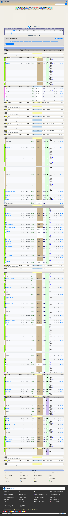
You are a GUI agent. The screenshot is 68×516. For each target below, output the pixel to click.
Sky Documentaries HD (9, 76)
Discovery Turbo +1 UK (9, 224)
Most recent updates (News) (8, 494)
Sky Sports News (8, 280)
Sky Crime (7, 291)
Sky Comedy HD (8, 389)
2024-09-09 (61, 443)
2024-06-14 (61, 324)
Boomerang (8, 257)
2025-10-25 (61, 257)
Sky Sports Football (9, 368)
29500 (43, 205)
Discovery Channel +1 (9, 215)
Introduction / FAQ (6, 491)
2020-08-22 (61, 195)
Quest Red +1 (8, 237)
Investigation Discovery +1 (10, 217)
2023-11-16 (61, 202)
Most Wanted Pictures (22, 501)
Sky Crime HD (8, 79)
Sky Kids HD (8, 197)
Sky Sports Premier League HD (10, 191)
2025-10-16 (61, 294)
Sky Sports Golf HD (9, 67)
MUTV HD (7, 437)
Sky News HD (8, 199)
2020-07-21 (61, 199)
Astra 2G (13, 33)
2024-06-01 (61, 368)
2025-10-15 (61, 273)
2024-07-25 (61, 351)
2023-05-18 (61, 67)
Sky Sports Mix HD (8, 387)
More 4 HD (7, 418)
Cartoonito (7, 253)
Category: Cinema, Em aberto (9, 506)
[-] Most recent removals (22, 497)
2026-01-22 (61, 229)
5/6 (44, 109)
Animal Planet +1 (8, 211)
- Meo (58, 499)
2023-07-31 (61, 62)
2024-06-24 (61, 315)
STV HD (7, 393)
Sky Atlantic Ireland (9, 362)
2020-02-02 (61, 424)
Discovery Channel (9, 241)
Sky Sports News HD (9, 168)
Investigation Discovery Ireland (10, 227)
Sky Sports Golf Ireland (9, 303)
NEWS (2, 4)
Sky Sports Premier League (10, 278)
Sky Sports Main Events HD (10, 158)
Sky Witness (8, 346)
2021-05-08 (61, 432)
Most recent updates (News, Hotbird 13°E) (40, 494)
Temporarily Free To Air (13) (39, 497)
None (45, 102)
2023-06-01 (61, 72)
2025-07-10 (61, 197)
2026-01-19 (61, 246)
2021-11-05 (61, 63)
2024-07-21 (61, 307)
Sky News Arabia (8, 363)
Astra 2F (13, 32)
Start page (8, 488)
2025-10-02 (61, 208)
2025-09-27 (61, 377)
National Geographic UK (9, 318)
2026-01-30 (61, 234)
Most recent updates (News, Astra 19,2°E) (56, 494)
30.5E (5, 26)
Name (7, 50)
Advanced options (59, 38)
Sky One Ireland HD (9, 439)
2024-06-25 (61, 303)
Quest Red (7, 222)
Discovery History (8, 243)
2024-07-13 (61, 82)
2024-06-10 (61, 336)
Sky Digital (32, 60)
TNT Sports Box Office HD (10, 60)
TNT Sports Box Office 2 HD (10, 62)
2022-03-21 (61, 147)
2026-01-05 (61, 381)
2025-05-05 (61, 90)
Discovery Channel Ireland (10, 226)
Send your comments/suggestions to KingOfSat (56, 491)
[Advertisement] (34, 17)
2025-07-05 (61, 411)
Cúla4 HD (7, 80)
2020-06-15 (61, 158)
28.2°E (38, 27)
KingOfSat (63, 513)
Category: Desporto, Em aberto (9, 505)
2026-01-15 (61, 248)
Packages (51, 499)
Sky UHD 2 (7, 399)
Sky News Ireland (8, 351)
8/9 (44, 272)
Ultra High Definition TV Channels (40, 501)
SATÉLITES (6, 4)
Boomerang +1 (8, 259)
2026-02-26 (61, 349)
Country (22, 50)
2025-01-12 (61, 399)
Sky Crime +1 (8, 307)
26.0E (62, 26)
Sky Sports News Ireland (9, 297)
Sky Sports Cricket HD (9, 384)
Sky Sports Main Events (9, 284)
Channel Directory (36, 499)
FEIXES (20, 4)
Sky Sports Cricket (8, 273)
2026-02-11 (61, 287)
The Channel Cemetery (7, 501)
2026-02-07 (61, 375)
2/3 (44, 57)
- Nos (56, 499)
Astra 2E (13, 30)
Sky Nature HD (8, 195)
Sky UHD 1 (7, 408)
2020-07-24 (61, 441)
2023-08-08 (61, 141)
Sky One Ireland (8, 349)
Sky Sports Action (8, 287)
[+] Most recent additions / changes (9, 497)
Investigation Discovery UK (10, 208)
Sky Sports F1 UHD (9, 450)
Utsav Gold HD (8, 63)
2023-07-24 (61, 60)
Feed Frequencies (22, 505)
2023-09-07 (61, 80)
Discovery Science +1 (9, 213)
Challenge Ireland (8, 324)
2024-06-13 (61, 362)
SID (44, 50)
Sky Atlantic (7, 358)
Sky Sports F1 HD (8, 381)
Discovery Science (8, 248)
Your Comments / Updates (38, 491)
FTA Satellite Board (22, 506)
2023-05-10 (61, 79)
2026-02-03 (61, 237)
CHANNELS (11, 4)
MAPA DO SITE (29, 4)
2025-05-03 (61, 88)
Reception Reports (21, 499)
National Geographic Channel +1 (11, 320)
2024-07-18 (61, 346)
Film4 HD (7, 420)
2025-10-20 (61, 253)
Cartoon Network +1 (9, 255)
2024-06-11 (61, 355)
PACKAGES (15, 4)
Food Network (8, 228)
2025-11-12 (61, 276)
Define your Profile (21, 492)
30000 (43, 102)
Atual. (60, 50)
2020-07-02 (61, 164)
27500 (43, 57)
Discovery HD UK (8, 441)
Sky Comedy (8, 322)
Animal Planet (8, 239)
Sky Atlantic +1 (8, 314)
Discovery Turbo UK (9, 246)
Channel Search (52, 497)
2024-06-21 (61, 174)
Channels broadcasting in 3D (54, 501)
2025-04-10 (61, 414)
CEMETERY (24, 4)
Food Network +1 (8, 231)
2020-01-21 (61, 418)
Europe (28, 57)
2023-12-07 (61, 200)
